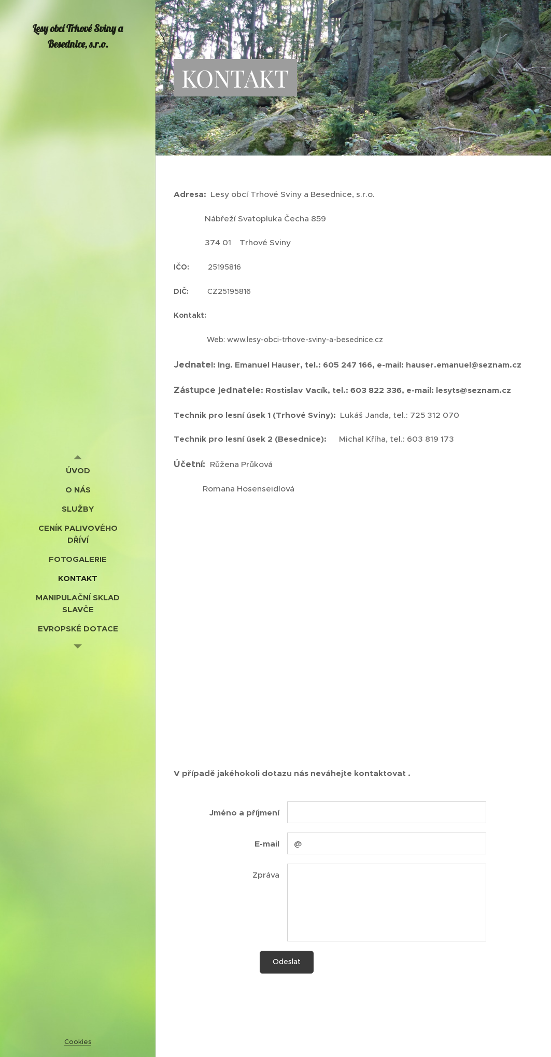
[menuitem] (77, 470)
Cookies (77, 1041)
